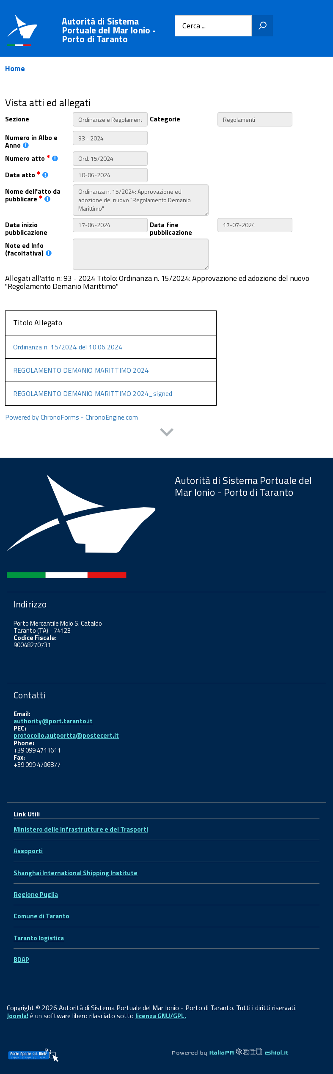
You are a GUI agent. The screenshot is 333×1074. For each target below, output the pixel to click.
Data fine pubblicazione (171, 228)
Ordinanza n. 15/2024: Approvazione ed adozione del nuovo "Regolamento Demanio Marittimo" (141, 200)
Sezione (17, 118)
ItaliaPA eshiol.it (248, 1052)
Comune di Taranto (41, 916)
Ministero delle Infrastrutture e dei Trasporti (81, 829)
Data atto (26, 174)
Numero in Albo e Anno (31, 140)
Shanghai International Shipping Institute (76, 873)
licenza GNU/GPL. (160, 1016)
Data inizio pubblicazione (26, 228)
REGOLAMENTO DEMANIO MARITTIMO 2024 (81, 370)
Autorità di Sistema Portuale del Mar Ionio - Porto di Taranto (109, 30)
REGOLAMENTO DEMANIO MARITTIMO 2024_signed (92, 393)
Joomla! (17, 1016)
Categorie (165, 118)
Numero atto (31, 157)
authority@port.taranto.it (53, 721)
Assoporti (28, 851)
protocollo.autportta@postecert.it (66, 735)
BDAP (21, 959)
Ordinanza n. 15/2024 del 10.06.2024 (67, 347)
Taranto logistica (39, 938)
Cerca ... (194, 26)
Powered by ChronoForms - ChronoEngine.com (71, 417)
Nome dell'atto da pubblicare (33, 194)
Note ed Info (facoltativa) (28, 248)
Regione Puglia (36, 894)
